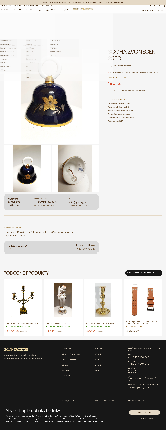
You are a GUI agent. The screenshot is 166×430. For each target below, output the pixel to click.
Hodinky (7, 12)
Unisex (98, 345)
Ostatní (24, 20)
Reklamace (66, 351)
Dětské (98, 340)
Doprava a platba (69, 334)
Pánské (98, 329)
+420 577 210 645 (138, 338)
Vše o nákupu (145, 13)
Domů (6, 20)
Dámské (98, 334)
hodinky (99, 324)
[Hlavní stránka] (83, 12)
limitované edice (51, 12)
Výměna (65, 340)
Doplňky (20, 12)
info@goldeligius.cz (79, 177)
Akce (41, 12)
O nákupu (66, 324)
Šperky (31, 12)
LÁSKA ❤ (67, 12)
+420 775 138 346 (45, 177)
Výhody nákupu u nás (71, 329)
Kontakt (159, 13)
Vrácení (65, 345)
